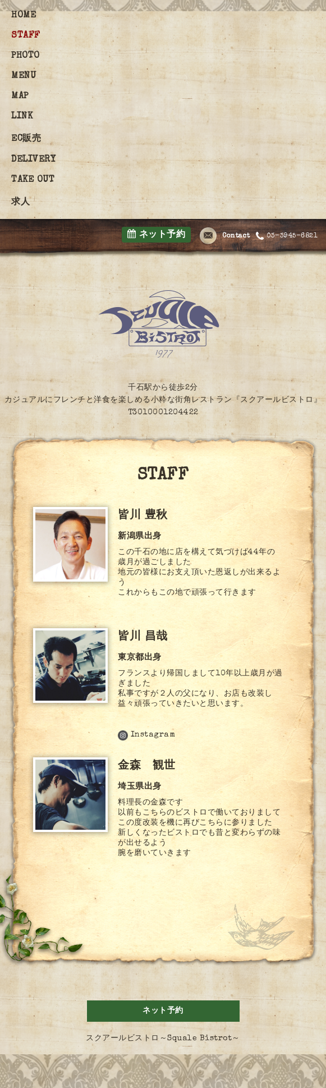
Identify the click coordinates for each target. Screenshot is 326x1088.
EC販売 (26, 139)
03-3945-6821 (287, 236)
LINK (22, 116)
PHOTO (25, 56)
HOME (23, 15)
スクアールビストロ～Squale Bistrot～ (163, 1039)
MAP (20, 96)
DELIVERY (33, 160)
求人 (20, 202)
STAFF (25, 35)
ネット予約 (156, 234)
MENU (23, 76)
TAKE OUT (32, 180)
